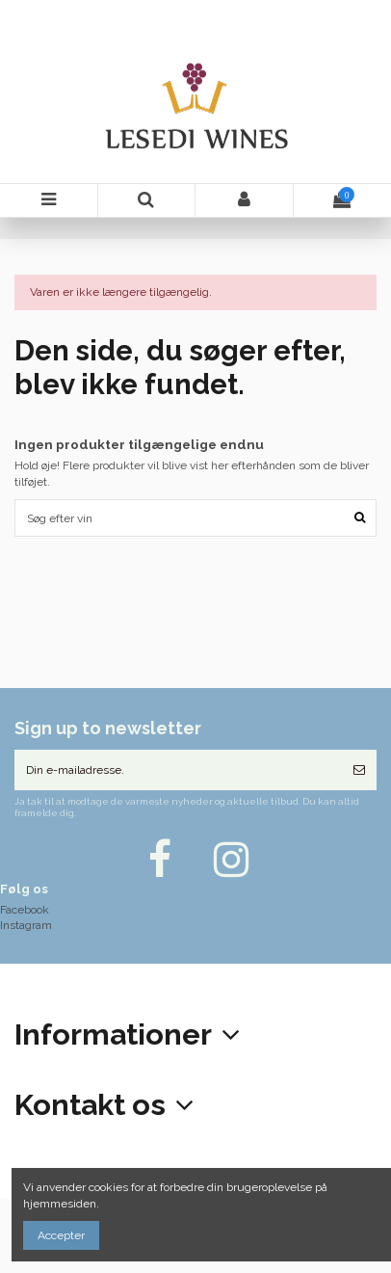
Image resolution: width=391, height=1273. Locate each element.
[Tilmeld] (359, 770)
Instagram (26, 925)
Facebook (24, 909)
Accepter (61, 1235)
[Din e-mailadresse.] (178, 770)
